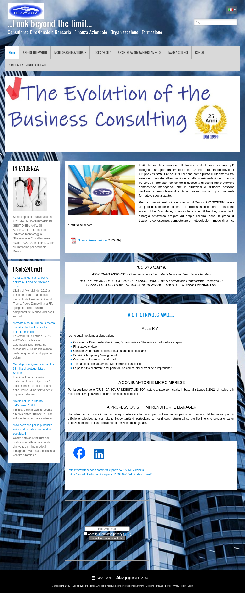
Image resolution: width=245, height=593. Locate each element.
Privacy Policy (179, 585)
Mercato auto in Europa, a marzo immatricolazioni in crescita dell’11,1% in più (34, 327)
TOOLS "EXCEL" (102, 52)
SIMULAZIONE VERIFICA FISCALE (27, 65)
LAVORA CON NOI (178, 52)
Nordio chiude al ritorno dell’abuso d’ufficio (28, 403)
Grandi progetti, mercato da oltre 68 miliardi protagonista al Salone (33, 369)
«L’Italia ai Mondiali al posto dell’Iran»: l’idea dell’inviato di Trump (31, 282)
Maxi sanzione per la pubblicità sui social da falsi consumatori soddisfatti (32, 429)
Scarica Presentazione (92, 240)
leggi (127, 534)
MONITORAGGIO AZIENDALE (70, 52)
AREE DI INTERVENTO (35, 52)
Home (12, 52)
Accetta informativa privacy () (109, 534)
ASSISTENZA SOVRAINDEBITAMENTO (139, 52)
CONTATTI (200, 52)
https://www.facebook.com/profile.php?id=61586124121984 (106, 470)
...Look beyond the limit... (50, 23)
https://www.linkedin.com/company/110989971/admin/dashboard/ (110, 474)
